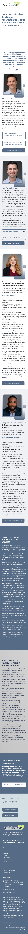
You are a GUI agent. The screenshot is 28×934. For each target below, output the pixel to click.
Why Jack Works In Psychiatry (12, 237)
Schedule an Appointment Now (14, 785)
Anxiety (6, 853)
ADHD (5, 851)
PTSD (5, 861)
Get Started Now (10, 809)
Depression (7, 857)
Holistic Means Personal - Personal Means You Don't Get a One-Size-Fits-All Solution (13, 135)
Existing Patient (10, 815)
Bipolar (6, 855)
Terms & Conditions (9, 870)
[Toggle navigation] (25, 4)
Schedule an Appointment (13, 150)
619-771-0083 (11, 802)
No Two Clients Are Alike (10, 232)
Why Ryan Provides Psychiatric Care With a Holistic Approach (13, 143)
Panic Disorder (8, 859)
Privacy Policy (8, 872)
